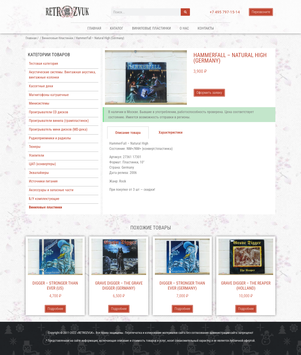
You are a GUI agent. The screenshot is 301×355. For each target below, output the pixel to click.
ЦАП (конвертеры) (42, 164)
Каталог (116, 28)
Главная (94, 28)
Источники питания (43, 181)
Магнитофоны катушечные (49, 95)
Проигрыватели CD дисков (48, 112)
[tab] (128, 132)
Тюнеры (35, 147)
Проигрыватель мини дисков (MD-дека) (58, 129)
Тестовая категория (43, 63)
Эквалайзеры (39, 173)
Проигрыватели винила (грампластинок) (59, 121)
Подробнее (55, 309)
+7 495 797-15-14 (225, 12)
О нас (184, 28)
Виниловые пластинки (151, 28)
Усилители (36, 155)
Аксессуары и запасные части (51, 190)
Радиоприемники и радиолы (50, 138)
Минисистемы (39, 103)
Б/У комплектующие (44, 199)
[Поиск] (185, 12)
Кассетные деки (41, 86)
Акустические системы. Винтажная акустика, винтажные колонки (62, 74)
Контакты (206, 28)
